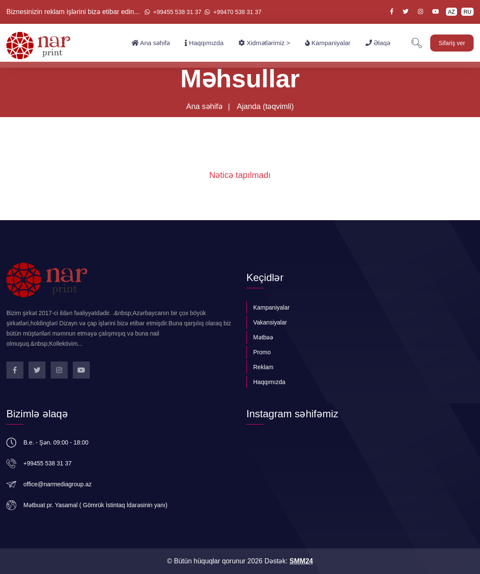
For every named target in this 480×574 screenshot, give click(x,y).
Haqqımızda (204, 43)
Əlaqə (378, 43)
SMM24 (301, 561)
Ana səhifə (150, 43)
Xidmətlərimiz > (264, 43)
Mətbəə (263, 337)
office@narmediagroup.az (57, 484)
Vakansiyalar (270, 322)
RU (467, 12)
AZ (451, 12)
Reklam (263, 367)
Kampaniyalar (328, 43)
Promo (262, 352)
